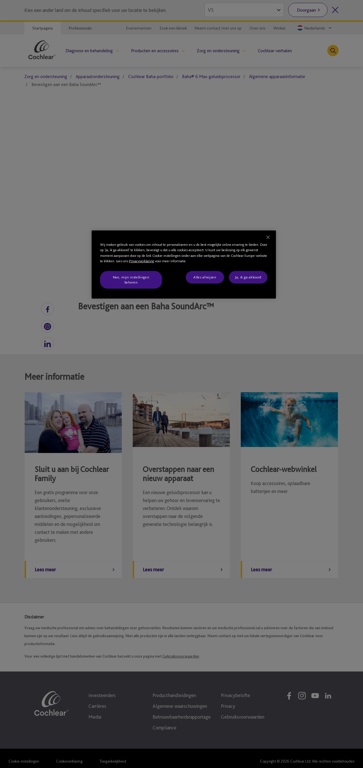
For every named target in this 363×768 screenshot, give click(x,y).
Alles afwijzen (204, 277)
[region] (184, 264)
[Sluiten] (268, 237)
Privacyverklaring (141, 261)
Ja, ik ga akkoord (248, 277)
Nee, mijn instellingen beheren (131, 279)
